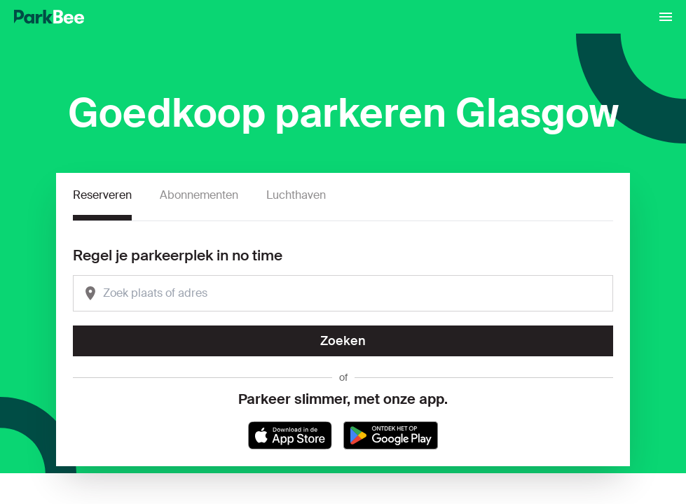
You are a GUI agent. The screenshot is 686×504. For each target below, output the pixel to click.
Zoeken (343, 340)
